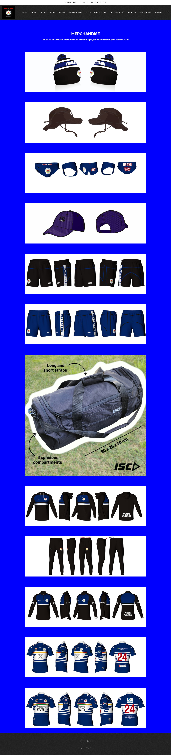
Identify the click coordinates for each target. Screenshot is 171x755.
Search (168, 12)
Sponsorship (75, 12)
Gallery (132, 12)
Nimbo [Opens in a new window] (92, 748)
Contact (159, 12)
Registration (57, 12)
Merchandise (117, 12)
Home (24, 12)
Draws (43, 12)
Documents (145, 12)
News (33, 12)
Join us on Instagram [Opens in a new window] (88, 741)
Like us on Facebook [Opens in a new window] (83, 741)
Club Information (96, 12)
